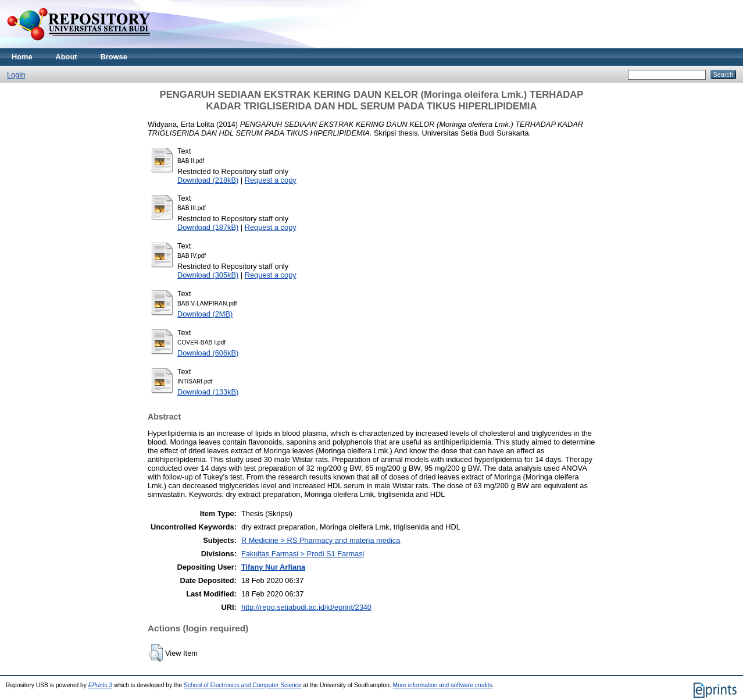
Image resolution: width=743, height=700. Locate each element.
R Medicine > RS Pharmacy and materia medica (320, 540)
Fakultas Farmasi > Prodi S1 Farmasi (303, 553)
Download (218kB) (207, 180)
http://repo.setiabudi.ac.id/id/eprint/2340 (306, 607)
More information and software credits (442, 685)
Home (22, 56)
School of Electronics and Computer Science (243, 685)
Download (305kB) (207, 275)
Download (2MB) (205, 314)
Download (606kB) (207, 353)
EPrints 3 (100, 685)
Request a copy (271, 180)
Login (16, 74)
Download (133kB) (207, 392)
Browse (114, 56)
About (66, 56)
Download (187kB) (207, 227)
